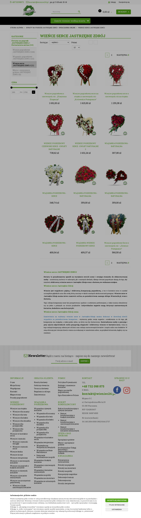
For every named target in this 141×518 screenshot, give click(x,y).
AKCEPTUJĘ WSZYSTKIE (116, 500)
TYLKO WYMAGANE (116, 505)
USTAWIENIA (117, 509)
